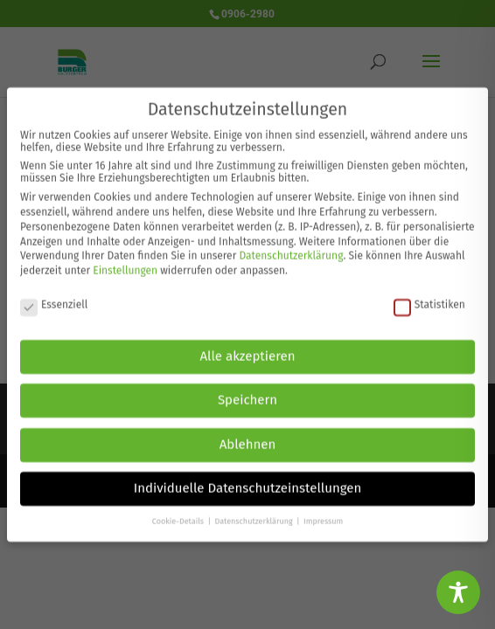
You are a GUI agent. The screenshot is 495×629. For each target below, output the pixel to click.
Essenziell (53, 295)
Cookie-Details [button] (179, 512)
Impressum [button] (323, 512)
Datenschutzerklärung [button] (254, 512)
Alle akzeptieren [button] (248, 347)
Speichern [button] (247, 391)
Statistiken (429, 295)
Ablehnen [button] (248, 435)
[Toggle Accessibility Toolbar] (458, 592)
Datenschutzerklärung (291, 247)
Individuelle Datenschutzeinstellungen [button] (248, 479)
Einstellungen (125, 262)
